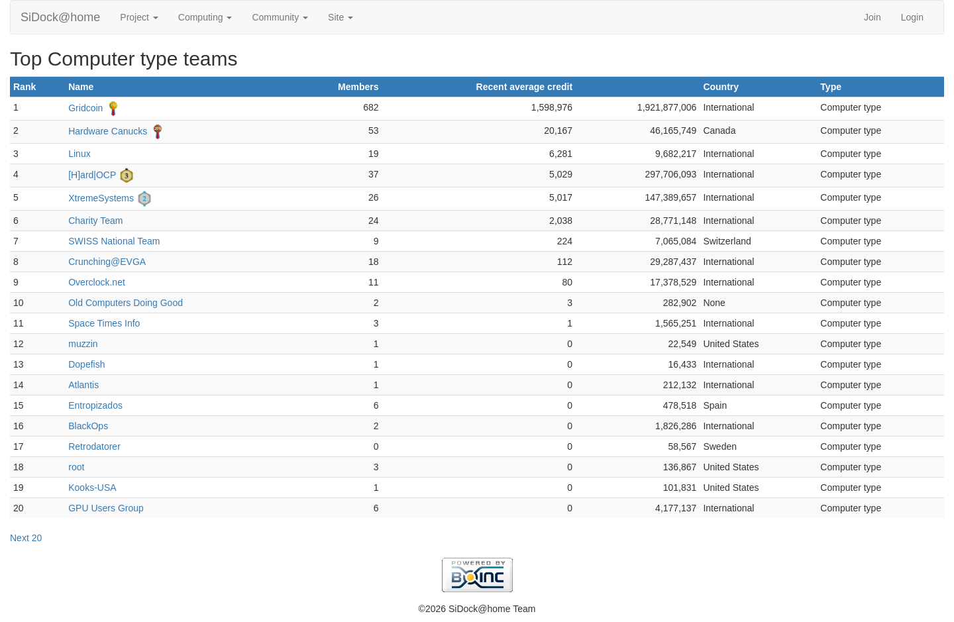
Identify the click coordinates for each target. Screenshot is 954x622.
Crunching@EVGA (107, 261)
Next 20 (26, 538)
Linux (79, 153)
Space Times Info (104, 323)
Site (340, 17)
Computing (205, 17)
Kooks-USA (92, 487)
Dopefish (86, 364)
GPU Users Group (106, 508)
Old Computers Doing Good (125, 302)
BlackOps (88, 426)
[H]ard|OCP (92, 175)
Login (912, 17)
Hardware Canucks (107, 131)
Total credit (671, 86)
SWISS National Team (114, 241)
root (76, 467)
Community (280, 17)
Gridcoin (85, 108)
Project (139, 17)
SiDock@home (60, 17)
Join (872, 17)
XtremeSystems (101, 198)
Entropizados (95, 405)
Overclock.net (96, 282)
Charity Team (95, 220)
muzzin (82, 343)
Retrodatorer (94, 446)
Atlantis (83, 385)
